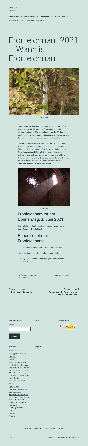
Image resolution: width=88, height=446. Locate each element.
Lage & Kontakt (19, 399)
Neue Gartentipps (15, 16)
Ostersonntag (49, 129)
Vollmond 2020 (14, 21)
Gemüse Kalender (15, 351)
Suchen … (12, 324)
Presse (11, 384)
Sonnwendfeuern (24, 164)
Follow (37, 320)
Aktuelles (67, 275)
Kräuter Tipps (60, 16)
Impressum (40, 21)
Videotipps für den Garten (17, 354)
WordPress (75, 437)
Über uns (12, 416)
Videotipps (30, 21)
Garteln (13, 8)
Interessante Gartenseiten (17, 381)
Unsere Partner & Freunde (19, 370)
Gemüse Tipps (29, 16)
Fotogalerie (19, 358)
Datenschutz (51, 437)
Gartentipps (45, 16)
